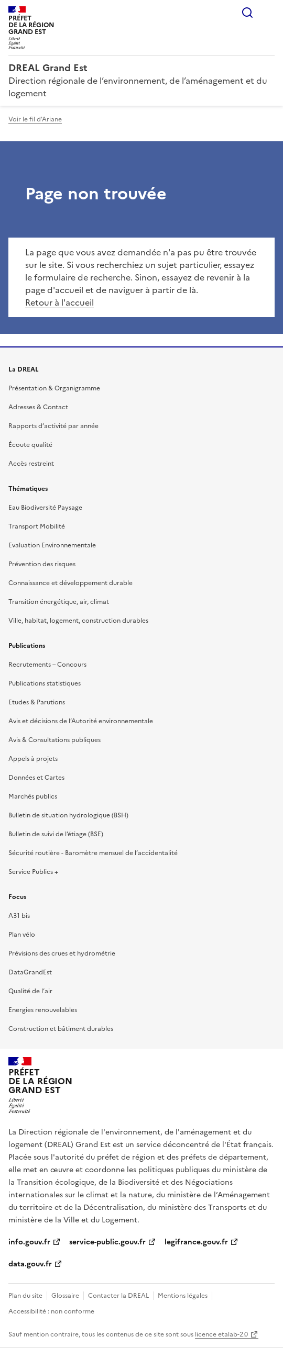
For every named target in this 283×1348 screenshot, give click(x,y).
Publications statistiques (44, 683)
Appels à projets (33, 758)
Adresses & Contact (38, 407)
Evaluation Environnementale (52, 545)
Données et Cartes (36, 777)
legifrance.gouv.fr (196, 1242)
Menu (268, 12)
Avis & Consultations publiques (54, 740)
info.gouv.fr (29, 1242)
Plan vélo (21, 934)
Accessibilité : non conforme (51, 1311)
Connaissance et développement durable (70, 583)
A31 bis (19, 915)
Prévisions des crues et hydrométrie (61, 953)
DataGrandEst (30, 972)
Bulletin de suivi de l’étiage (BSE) (55, 834)
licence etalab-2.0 (221, 1334)
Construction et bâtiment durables (60, 1029)
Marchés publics (32, 796)
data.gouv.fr (30, 1264)
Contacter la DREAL (118, 1295)
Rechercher (247, 12)
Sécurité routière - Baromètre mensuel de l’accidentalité (93, 853)
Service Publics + (33, 872)
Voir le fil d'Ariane (35, 119)
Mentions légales (183, 1295)
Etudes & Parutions (36, 702)
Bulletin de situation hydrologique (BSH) (68, 815)
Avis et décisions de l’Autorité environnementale (80, 721)
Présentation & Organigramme (54, 388)
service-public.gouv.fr (107, 1242)
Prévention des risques (41, 564)
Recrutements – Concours (47, 664)
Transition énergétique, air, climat (58, 601)
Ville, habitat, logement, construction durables (78, 620)
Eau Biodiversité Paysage (45, 507)
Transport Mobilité (36, 526)
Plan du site (25, 1295)
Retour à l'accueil (59, 302)
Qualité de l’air (30, 991)
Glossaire (65, 1295)
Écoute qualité (30, 445)
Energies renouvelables (42, 1010)
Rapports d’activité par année (53, 426)
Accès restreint (31, 463)
